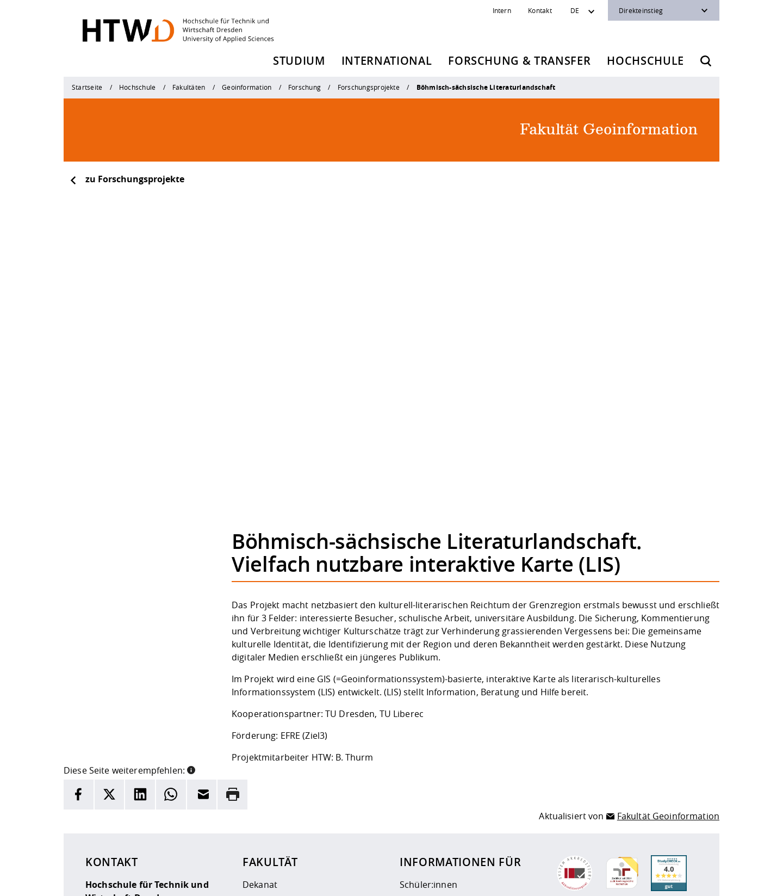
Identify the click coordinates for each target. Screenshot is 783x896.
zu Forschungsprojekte (126, 179)
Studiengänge (271, 746)
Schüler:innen (428, 731)
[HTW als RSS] (600, 880)
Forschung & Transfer (519, 60)
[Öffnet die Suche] (705, 61)
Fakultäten (188, 87)
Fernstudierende (434, 762)
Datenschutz (351, 880)
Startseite (87, 87)
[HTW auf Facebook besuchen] (665, 880)
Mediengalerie (272, 794)
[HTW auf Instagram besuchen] (621, 880)
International (386, 60)
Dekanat (260, 731)
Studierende (425, 746)
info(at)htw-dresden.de (162, 835)
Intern (502, 10)
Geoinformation (246, 87)
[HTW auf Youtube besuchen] (687, 880)
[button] (191, 615)
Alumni (414, 778)
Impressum (299, 880)
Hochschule (645, 60)
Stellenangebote (276, 778)
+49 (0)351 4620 (136, 822)
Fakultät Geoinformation (668, 662)
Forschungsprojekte (369, 87)
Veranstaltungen (277, 762)
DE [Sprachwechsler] (574, 10)
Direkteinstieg (641, 10)
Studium (299, 60)
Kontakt (540, 10)
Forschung (304, 87)
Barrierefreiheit (411, 880)
